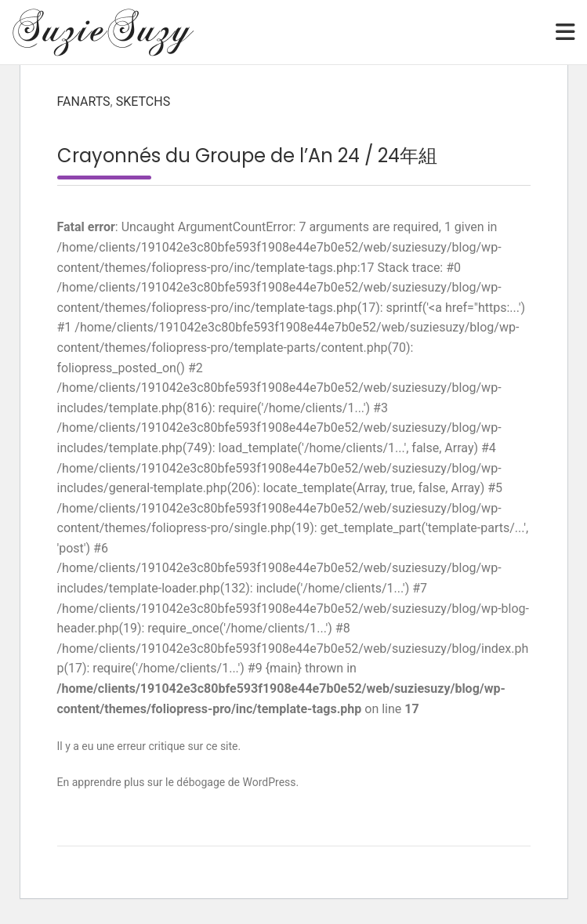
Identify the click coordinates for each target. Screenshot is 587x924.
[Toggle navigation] (565, 32)
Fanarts (84, 101)
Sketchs (143, 101)
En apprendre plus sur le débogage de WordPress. (178, 782)
